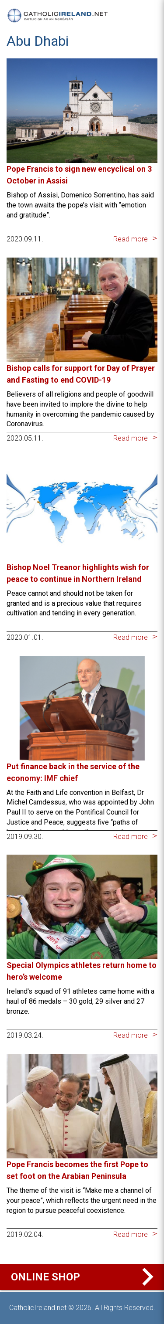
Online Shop (84, 1277)
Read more (130, 239)
